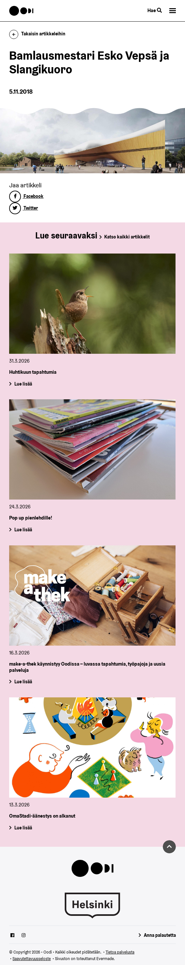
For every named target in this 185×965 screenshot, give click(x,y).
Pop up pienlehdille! (30, 518)
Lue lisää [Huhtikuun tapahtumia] (23, 384)
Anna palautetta (160, 935)
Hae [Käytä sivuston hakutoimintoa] (154, 10)
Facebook (26, 196)
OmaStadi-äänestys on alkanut (42, 816)
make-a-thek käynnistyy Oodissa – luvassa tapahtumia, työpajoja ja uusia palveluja (87, 667)
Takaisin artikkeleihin (37, 34)
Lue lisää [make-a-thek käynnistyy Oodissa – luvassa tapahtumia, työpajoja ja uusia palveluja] (23, 682)
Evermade (105, 958)
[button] (172, 10)
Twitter (23, 208)
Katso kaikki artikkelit (127, 237)
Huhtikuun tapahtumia (33, 372)
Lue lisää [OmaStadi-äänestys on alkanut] (23, 828)
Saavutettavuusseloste (31, 958)
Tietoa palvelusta (120, 952)
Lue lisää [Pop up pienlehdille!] (23, 530)
